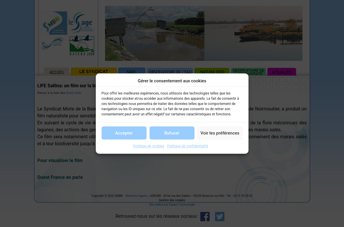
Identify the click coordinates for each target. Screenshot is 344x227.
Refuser (171, 133)
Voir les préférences (220, 133)
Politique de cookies (148, 146)
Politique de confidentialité (187, 146)
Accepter (124, 133)
